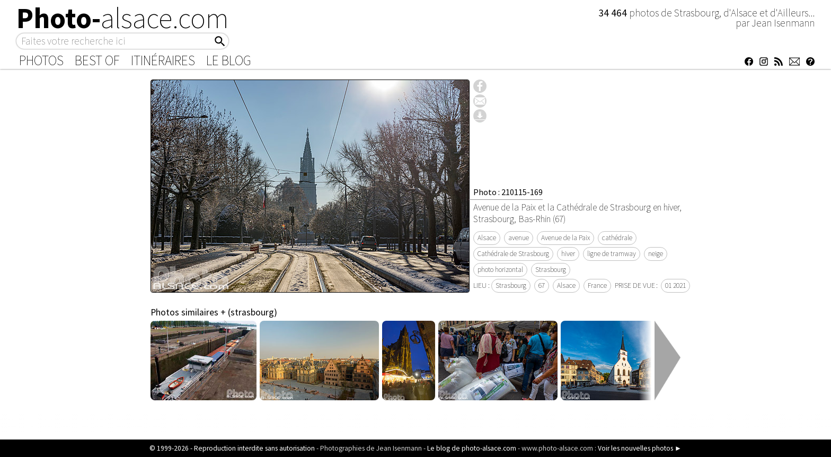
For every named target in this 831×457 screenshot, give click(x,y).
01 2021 (675, 285)
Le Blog (228, 60)
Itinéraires (163, 60)
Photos (41, 60)
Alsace (487, 237)
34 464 (613, 12)
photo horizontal (500, 269)
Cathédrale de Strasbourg (513, 253)
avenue (518, 237)
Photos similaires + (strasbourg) (214, 312)
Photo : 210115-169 (508, 192)
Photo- (122, 18)
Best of (97, 60)
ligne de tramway (611, 253)
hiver (568, 253)
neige (655, 253)
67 (541, 285)
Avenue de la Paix (565, 237)
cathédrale (617, 237)
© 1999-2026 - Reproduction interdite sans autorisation (232, 448)
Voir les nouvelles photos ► (640, 448)
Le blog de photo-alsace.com (471, 448)
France (597, 285)
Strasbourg (550, 269)
